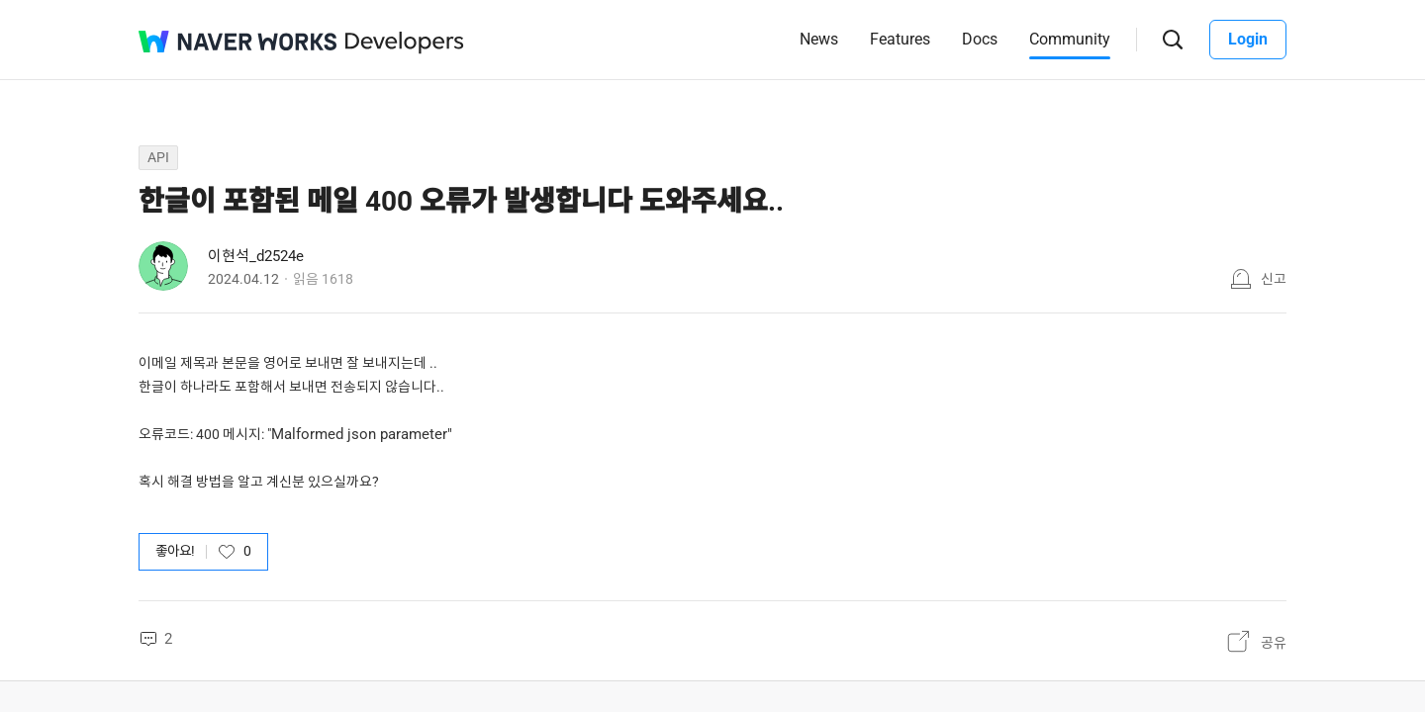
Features (900, 39)
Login (1248, 39)
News (819, 39)
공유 (1273, 643)
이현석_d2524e (256, 256)
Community (1069, 39)
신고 (1273, 279)
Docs (980, 39)
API (158, 157)
